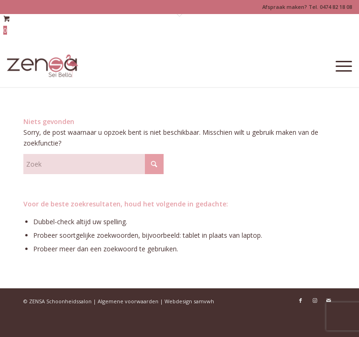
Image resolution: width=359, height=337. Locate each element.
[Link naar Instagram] (315, 300)
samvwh (204, 301)
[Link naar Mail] (329, 300)
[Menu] (339, 66)
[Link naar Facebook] (301, 300)
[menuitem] (339, 66)
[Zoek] (93, 164)
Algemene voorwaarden (128, 301)
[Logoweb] (43, 66)
